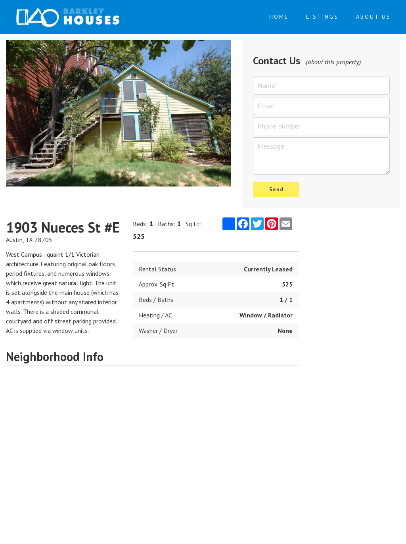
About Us (373, 16)
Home (279, 16)
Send (276, 189)
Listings (322, 16)
